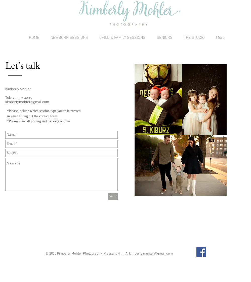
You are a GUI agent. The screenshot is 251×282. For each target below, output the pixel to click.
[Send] (113, 196)
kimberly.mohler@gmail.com (27, 102)
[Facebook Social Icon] (201, 252)
